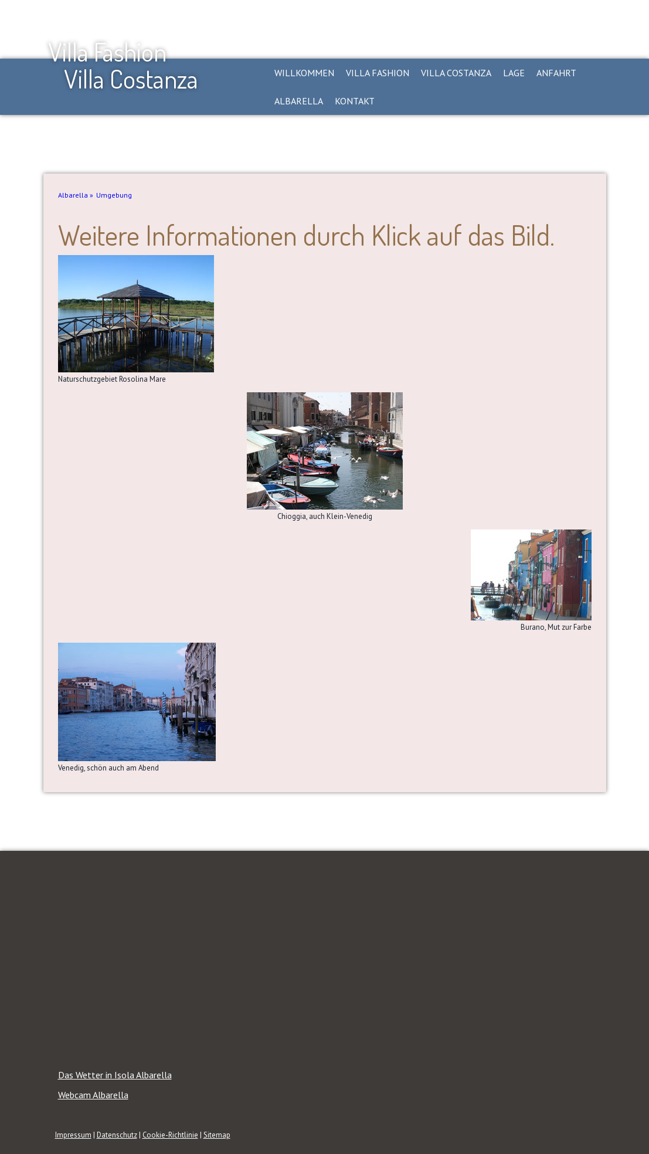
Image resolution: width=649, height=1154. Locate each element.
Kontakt (355, 101)
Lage (514, 73)
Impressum (73, 1135)
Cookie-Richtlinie (170, 1135)
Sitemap (216, 1135)
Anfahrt (556, 73)
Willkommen (304, 73)
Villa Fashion (377, 73)
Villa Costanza (456, 73)
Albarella (298, 101)
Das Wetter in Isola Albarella (115, 1075)
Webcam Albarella (93, 1095)
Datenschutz (117, 1135)
